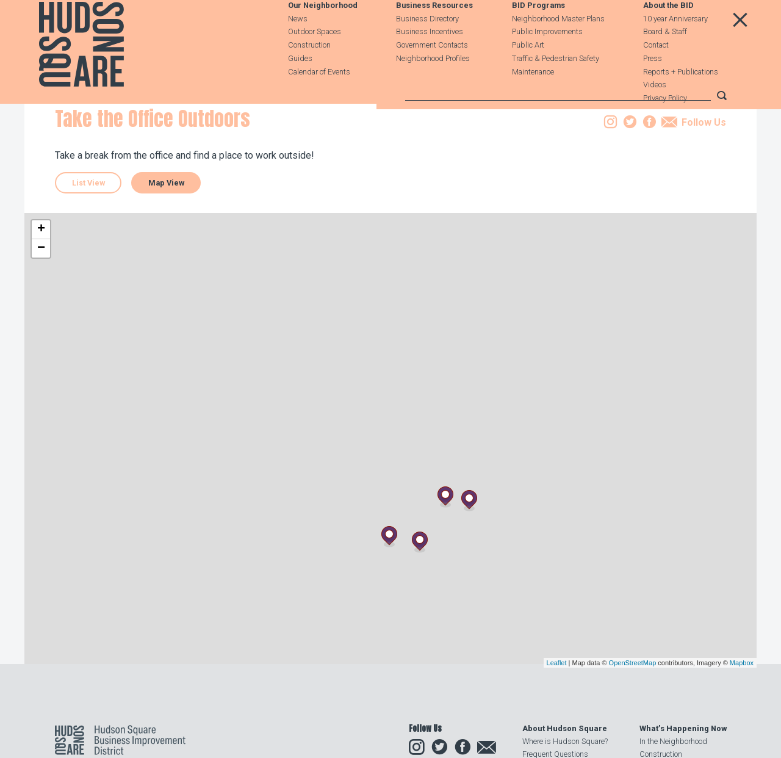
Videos (654, 113)
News (298, 47)
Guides (300, 87)
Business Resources (434, 34)
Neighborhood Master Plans (558, 47)
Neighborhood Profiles (433, 87)
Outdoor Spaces (314, 60)
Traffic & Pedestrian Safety (555, 87)
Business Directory (427, 47)
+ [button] (41, 306)
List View (88, 259)
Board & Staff (665, 60)
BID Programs (538, 34)
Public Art (528, 74)
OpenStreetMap (633, 739)
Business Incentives (429, 60)
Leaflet (557, 739)
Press (652, 87)
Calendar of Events (319, 100)
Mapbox (742, 739)
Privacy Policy (665, 127)
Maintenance (533, 100)
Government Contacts (432, 74)
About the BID (668, 34)
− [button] (41, 325)
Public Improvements (547, 60)
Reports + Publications (680, 100)
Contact (656, 74)
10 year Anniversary (675, 47)
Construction (309, 74)
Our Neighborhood (323, 34)
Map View (166, 259)
